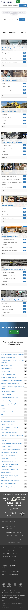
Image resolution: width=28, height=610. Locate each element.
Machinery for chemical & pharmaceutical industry (12, 387)
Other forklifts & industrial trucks (14, 179)
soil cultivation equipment (17, 539)
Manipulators (14, 154)
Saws (14, 83)
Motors (3, 409)
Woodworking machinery (8, 487)
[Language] (24, 1)
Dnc (23, 535)
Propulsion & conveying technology (10, 449)
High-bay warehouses (14, 218)
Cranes (14, 123)
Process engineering (6, 446)
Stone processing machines (8, 458)
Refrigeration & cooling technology (10, 452)
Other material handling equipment (14, 209)
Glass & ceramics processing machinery (12, 380)
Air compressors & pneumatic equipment (12, 354)
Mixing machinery (14, 247)
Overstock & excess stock (8, 421)
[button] (26, 1)
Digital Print (14, 281)
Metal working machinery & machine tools (11, 404)
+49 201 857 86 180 (10, 526)
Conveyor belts (14, 303)
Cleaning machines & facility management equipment (12, 361)
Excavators (14, 114)
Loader (14, 120)
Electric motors (14, 312)
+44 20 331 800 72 (10, 521)
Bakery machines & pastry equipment (14, 243)
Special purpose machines (8, 455)
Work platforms (14, 117)
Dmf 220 (6, 539)
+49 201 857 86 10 (10, 523)
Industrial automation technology (10, 383)
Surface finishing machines (8, 461)
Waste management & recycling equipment (9, 476)
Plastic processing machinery (9, 432)
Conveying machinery (14, 309)
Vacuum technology (6, 472)
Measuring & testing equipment (9, 398)
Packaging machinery (14, 239)
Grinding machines (14, 59)
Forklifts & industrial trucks (8, 377)
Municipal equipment (7, 412)
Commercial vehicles (6, 365)
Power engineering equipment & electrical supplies (12, 436)
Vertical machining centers (14, 62)
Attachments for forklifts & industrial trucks (14, 183)
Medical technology (6, 401)
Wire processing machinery (8, 484)
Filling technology (6, 371)
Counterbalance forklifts (14, 176)
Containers (14, 212)
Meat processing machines (14, 250)
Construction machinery (7, 368)
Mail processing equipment (8, 391)
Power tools (4, 440)
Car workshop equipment (8, 357)
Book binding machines (14, 275)
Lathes (14, 56)
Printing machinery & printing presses (11, 443)
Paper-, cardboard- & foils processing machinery (11, 428)
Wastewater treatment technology (10, 480)
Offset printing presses (14, 278)
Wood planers (14, 87)
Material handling (6, 395)
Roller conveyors (14, 306)
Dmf (18, 542)
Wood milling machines (14, 93)
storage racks (12, 542)
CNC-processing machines (14, 90)
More (4, 65)
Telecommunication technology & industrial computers (10, 465)
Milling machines (14, 53)
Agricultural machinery (7, 351)
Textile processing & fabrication (9, 469)
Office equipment (6, 415)
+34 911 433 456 (9, 528)
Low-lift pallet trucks (14, 187)
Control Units (14, 151)
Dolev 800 (17, 535)
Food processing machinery (8, 374)
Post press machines (14, 272)
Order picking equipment (14, 215)
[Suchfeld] (11, 19)
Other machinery (14, 148)
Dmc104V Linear (8, 535)
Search (23, 5)
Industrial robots (14, 145)
